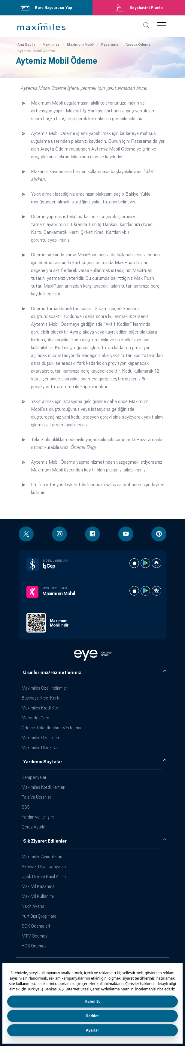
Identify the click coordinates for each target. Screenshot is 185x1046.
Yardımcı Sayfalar (42, 761)
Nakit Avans (33, 906)
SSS (26, 807)
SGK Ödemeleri (36, 926)
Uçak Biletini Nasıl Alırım (44, 876)
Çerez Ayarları (34, 826)
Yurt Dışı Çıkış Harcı (39, 916)
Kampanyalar (34, 777)
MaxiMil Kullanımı (38, 896)
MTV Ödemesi (35, 935)
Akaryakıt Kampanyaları (44, 866)
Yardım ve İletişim (38, 816)
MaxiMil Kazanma (38, 886)
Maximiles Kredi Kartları (43, 787)
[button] (41, 26)
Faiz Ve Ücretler (36, 797)
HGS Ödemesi (34, 945)
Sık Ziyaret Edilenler (45, 841)
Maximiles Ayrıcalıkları (42, 856)
